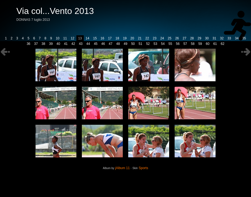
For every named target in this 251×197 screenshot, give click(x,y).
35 (244, 38)
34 (236, 38)
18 (117, 38)
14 (87, 38)
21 (139, 38)
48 (118, 44)
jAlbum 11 (122, 168)
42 (73, 44)
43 (80, 44)
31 (214, 38)
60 (207, 44)
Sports (143, 168)
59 (200, 44)
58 (193, 44)
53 (155, 44)
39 (51, 44)
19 (125, 38)
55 (170, 44)
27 (184, 38)
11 (65, 38)
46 (103, 44)
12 (72, 38)
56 (178, 44)
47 (110, 44)
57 (185, 44)
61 (215, 44)
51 (140, 44)
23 (154, 38)
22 (147, 38)
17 (110, 38)
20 (132, 38)
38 (43, 44)
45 (95, 44)
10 (57, 38)
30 (207, 38)
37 (36, 44)
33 (229, 38)
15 (95, 38)
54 (163, 44)
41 (65, 44)
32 (221, 38)
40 (58, 44)
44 (88, 44)
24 (162, 38)
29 (199, 38)
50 (133, 44)
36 (28, 44)
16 (102, 38)
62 (222, 44)
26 (177, 38)
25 (169, 38)
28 (192, 38)
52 (148, 44)
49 (125, 44)
